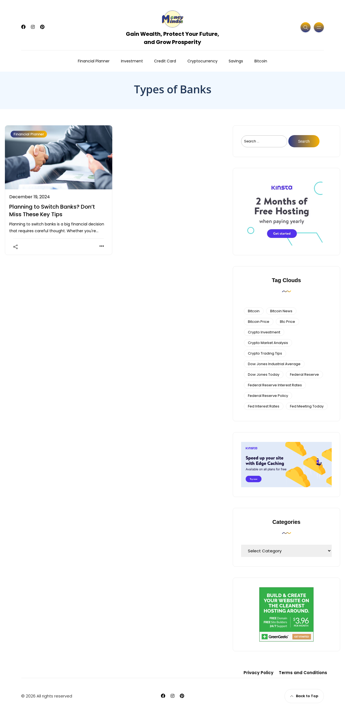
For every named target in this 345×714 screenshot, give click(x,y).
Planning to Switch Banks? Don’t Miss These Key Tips (52, 210)
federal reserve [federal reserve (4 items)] (304, 374)
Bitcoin (260, 61)
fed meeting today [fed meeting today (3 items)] (307, 406)
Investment (132, 61)
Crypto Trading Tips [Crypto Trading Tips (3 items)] (265, 353)
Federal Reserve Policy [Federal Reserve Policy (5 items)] (268, 395)
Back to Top (304, 696)
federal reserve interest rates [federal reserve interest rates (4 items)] (275, 385)
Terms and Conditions (303, 672)
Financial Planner (94, 61)
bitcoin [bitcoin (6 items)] (254, 311)
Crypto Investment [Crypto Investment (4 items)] (264, 332)
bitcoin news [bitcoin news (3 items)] (281, 311)
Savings (236, 61)
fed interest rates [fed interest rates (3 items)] (263, 406)
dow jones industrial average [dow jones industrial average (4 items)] (274, 363)
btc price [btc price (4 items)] (287, 321)
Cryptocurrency (202, 61)
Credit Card (165, 61)
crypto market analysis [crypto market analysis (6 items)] (268, 342)
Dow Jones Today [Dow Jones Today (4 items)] (263, 374)
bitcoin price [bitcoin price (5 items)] (258, 321)
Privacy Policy (258, 672)
